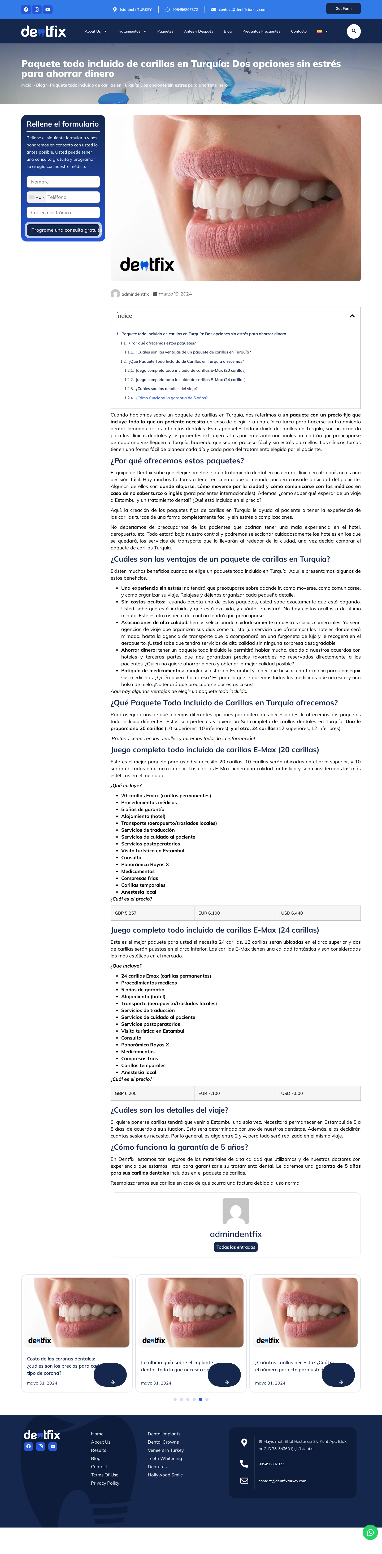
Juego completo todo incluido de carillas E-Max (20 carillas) (191, 370)
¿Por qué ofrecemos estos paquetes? (162, 343)
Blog (228, 31)
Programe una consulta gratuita (65, 230)
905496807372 (271, 1464)
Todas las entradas (235, 1247)
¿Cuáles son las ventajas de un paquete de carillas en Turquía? (193, 352)
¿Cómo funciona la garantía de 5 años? (172, 397)
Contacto (299, 31)
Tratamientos (132, 31)
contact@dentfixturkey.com (282, 1481)
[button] (352, 316)
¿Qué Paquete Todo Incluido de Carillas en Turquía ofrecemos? (186, 361)
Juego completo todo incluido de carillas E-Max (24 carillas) (191, 379)
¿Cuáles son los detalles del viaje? (167, 388)
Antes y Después (198, 31)
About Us (96, 31)
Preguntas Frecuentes (261, 31)
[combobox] (36, 197)
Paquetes (165, 31)
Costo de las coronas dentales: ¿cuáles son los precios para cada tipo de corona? (64, 1366)
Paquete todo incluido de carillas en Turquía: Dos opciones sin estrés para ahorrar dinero (203, 333)
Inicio (26, 85)
